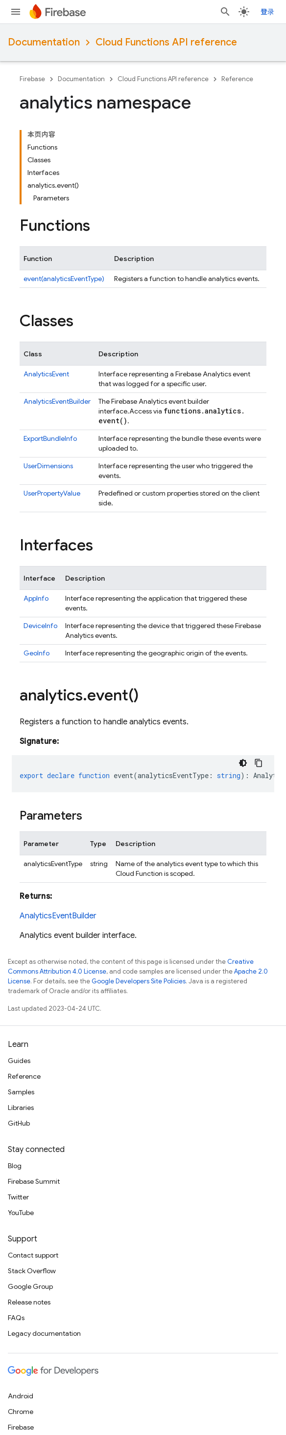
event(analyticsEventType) (64, 278)
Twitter (18, 1197)
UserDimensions (48, 465)
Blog (15, 1165)
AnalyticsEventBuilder (57, 401)
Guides (19, 1060)
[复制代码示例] (258, 763)
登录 (267, 11)
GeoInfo (36, 653)
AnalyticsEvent (46, 374)
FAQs (16, 1317)
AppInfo (36, 598)
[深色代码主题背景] (243, 763)
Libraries (21, 1107)
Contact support (33, 1255)
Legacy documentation (44, 1333)
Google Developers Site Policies (139, 981)
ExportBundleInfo (50, 438)
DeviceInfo (40, 625)
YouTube (21, 1212)
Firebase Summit (34, 1181)
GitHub (19, 1123)
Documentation (44, 42)
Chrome (20, 1411)
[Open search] (225, 12)
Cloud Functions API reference (166, 42)
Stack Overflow (32, 1270)
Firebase (32, 79)
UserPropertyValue (52, 493)
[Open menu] (15, 11)
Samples (21, 1091)
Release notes (29, 1302)
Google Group (30, 1286)
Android (20, 1396)
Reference (237, 79)
